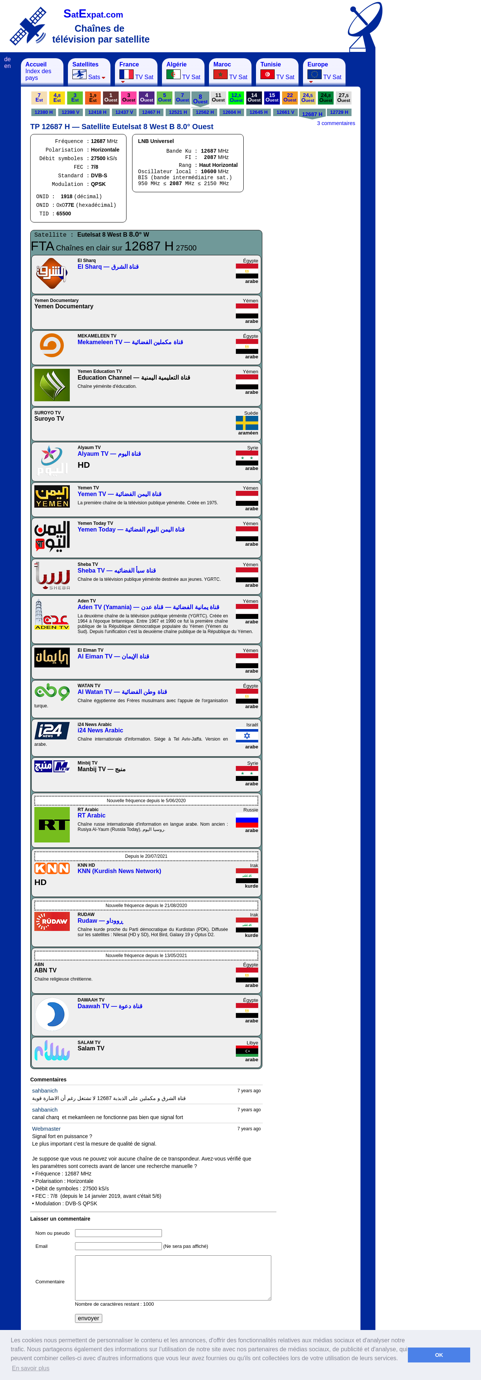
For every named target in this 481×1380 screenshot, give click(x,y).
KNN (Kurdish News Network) (119, 871)
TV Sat (136, 72)
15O (272, 97)
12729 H (339, 112)
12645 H (259, 112)
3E (75, 97)
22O (290, 97)
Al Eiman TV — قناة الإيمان (113, 656)
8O (200, 99)
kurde (251, 886)
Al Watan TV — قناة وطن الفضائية (122, 692)
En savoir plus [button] (31, 1368)
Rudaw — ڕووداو (100, 921)
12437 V (124, 112)
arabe (251, 281)
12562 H (205, 112)
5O (164, 97)
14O (254, 97)
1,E (93, 97)
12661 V (285, 112)
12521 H (178, 112)
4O (146, 97)
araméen (248, 433)
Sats (89, 70)
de (7, 59)
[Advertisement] (412, 170)
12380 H (44, 112)
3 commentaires (336, 123)
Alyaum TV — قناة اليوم (109, 454)
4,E (57, 97)
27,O (343, 97)
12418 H (97, 112)
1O (111, 97)
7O (182, 97)
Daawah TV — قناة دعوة (110, 1006)
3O (128, 97)
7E (39, 97)
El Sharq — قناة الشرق (108, 267)
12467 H (151, 112)
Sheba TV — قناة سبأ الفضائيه (117, 570)
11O (218, 97)
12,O (236, 97)
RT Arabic (92, 815)
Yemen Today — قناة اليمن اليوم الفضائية (131, 529)
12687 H (312, 114)
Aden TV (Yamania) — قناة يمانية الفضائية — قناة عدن (148, 607)
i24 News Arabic (100, 730)
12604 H (232, 112)
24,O (308, 97)
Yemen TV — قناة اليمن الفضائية (120, 494)
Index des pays (38, 71)
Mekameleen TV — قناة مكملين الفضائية (130, 342)
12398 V (70, 112)
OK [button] (439, 1355)
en (7, 66)
